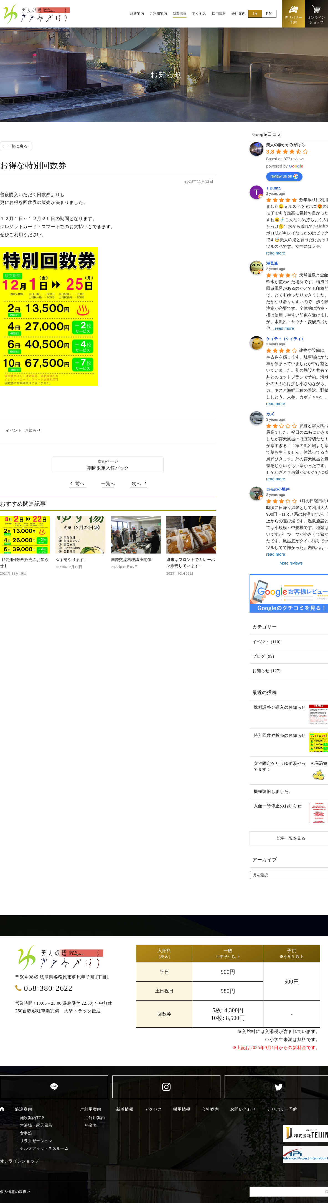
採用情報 (181, 1109)
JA (255, 13)
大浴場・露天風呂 (36, 1125)
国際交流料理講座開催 (131, 560)
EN (269, 13)
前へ (80, 483)
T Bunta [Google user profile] (273, 188)
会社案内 (210, 1109)
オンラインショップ (19, 1161)
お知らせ (33, 430)
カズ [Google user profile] (270, 414)
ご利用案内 (90, 1109)
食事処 (26, 1133)
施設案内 (23, 1109)
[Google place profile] (285, 145)
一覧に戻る (17, 146)
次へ (136, 483)
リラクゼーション (36, 1141)
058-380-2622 (48, 988)
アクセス (153, 1109)
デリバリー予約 (282, 1109)
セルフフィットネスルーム (44, 1148)
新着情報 (125, 1109)
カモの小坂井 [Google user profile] (277, 489)
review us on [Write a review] (284, 176)
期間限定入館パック (108, 468)
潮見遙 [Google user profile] (272, 263)
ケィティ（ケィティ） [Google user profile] (285, 338)
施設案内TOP (32, 1118)
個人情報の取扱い (15, 1192)
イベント (14, 430)
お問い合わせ (243, 1109)
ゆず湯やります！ (71, 560)
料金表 (91, 1125)
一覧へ (108, 483)
